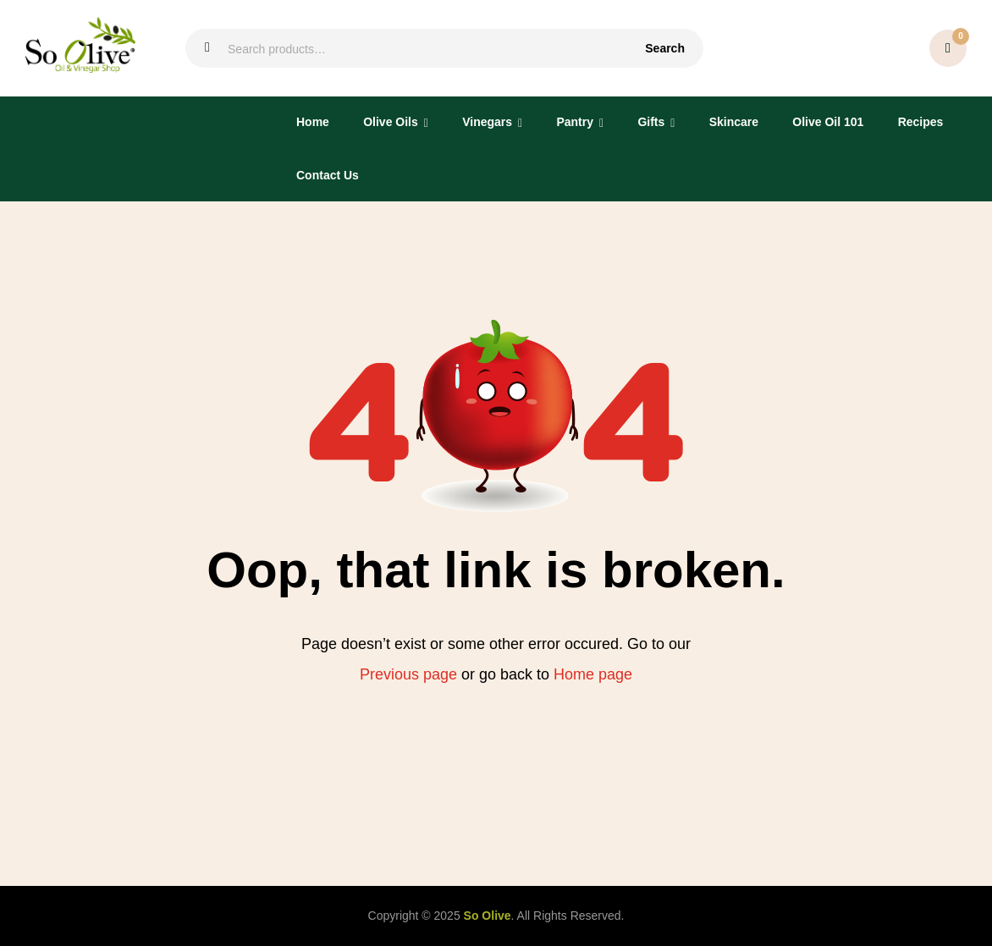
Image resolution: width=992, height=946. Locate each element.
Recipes (921, 122)
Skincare (733, 122)
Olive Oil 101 (827, 122)
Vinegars (487, 122)
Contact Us (327, 175)
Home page (593, 674)
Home (312, 122)
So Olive (487, 915)
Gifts (650, 122)
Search (665, 48)
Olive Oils (390, 122)
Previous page (408, 674)
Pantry (574, 122)
